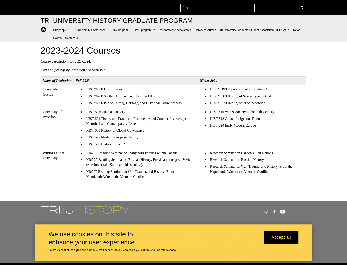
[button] (61, 30)
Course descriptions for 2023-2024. (66, 61)
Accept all (281, 237)
